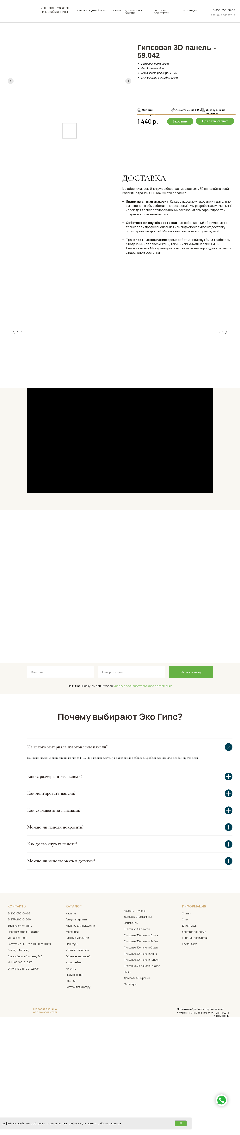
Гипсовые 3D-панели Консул (141, 1066)
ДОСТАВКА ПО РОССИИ (133, 12)
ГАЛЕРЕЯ (116, 10)
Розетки (71, 1087)
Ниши (127, 1078)
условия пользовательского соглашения (143, 792)
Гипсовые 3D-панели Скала (141, 1053)
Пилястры (130, 1090)
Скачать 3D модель (188, 110)
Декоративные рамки (137, 1084)
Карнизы (71, 1019)
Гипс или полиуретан (195, 1044)
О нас (185, 1026)
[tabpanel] (120, 220)
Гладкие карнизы (76, 1026)
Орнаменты (131, 1029)
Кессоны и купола (134, 1017)
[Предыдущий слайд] (17, 384)
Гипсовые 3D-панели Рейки (141, 1047)
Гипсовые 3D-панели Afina (140, 1060)
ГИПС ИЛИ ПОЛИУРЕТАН (161, 12)
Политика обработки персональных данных (200, 1117)
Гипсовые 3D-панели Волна (141, 1041)
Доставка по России (194, 1038)
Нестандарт (189, 1050)
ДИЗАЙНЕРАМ (99, 10)
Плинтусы (72, 1050)
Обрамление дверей (78, 1062)
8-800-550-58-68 (224, 10)
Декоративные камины (138, 1023)
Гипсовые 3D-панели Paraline (142, 1072)
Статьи (186, 1019)
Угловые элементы (77, 1056)
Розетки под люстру (78, 1093)
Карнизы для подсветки (80, 1032)
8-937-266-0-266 (19, 1026)
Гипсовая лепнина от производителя (45, 1116)
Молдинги (72, 1038)
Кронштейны (74, 1069)
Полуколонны (74, 1081)
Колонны (71, 1075)
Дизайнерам (189, 1032)
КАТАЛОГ (82, 10)
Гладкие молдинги (77, 1044)
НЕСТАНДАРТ (190, 10)
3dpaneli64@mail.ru (20, 1032)
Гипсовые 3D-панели (137, 1035)
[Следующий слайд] (223, 384)
